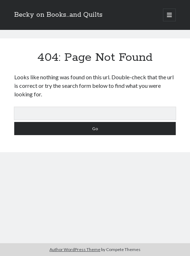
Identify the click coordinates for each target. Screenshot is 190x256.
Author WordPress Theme (74, 249)
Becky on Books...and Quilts (58, 15)
